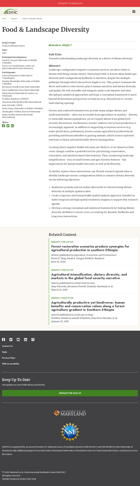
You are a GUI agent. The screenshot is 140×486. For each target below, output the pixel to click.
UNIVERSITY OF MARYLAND (70, 3)
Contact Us (7, 346)
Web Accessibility (10, 363)
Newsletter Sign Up (70, 393)
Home (4, 18)
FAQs (4, 352)
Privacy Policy (8, 357)
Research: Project (60, 45)
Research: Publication (62, 242)
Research (14, 18)
